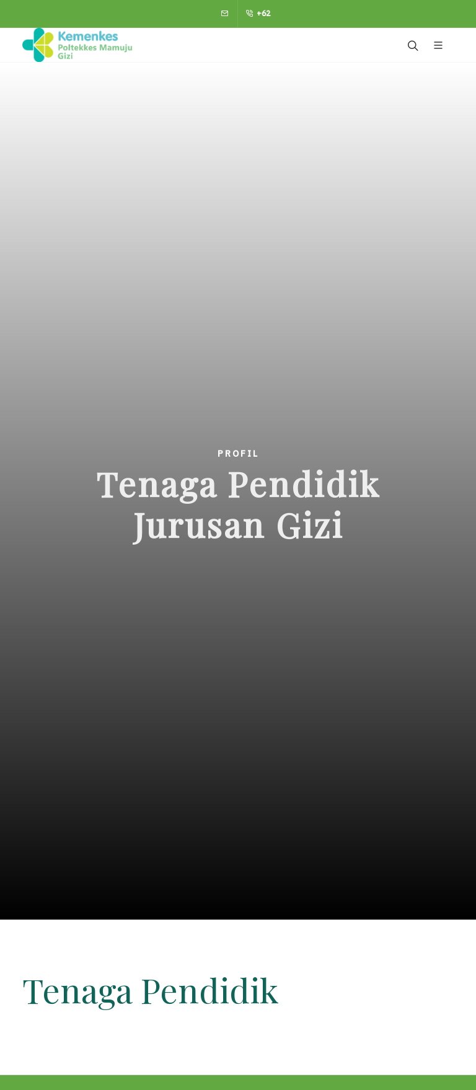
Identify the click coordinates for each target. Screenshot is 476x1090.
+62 (257, 13)
